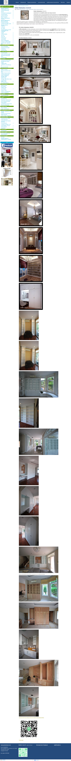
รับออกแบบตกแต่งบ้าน (39, 9)
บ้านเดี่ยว (27, 9)
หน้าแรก (16, 5)
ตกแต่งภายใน (31, 9)
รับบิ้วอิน (34, 9)
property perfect (22, 9)
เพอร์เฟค (18, 9)
